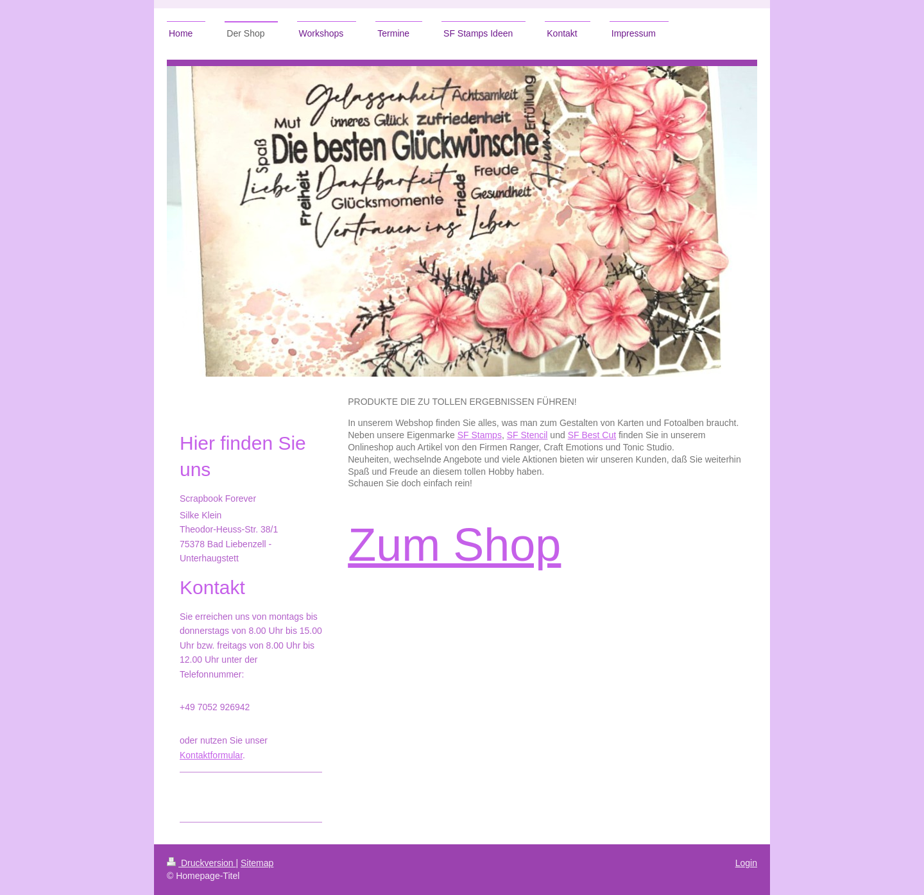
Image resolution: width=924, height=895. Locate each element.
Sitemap (257, 863)
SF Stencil (527, 435)
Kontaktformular (211, 755)
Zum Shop (454, 544)
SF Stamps (480, 435)
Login (746, 863)
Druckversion (201, 863)
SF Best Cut (592, 435)
